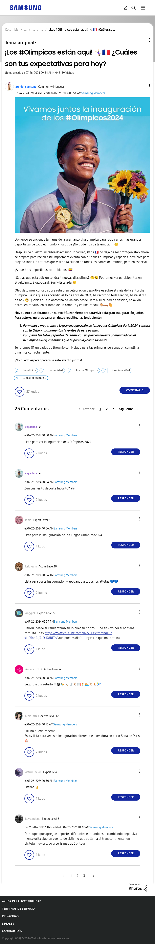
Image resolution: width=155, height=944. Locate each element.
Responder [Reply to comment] (126, 452)
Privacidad (10, 916)
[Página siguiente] (128, 409)
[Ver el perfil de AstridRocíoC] (33, 772)
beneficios (29, 370)
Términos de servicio (18, 908)
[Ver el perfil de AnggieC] (30, 613)
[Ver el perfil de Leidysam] (31, 566)
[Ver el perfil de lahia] (28, 520)
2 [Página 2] (107, 409)
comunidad (56, 370)
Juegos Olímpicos (87, 370)
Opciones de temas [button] (142, 40)
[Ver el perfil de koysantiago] (32, 819)
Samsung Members (93, 93)
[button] (143, 85)
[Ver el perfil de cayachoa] (31, 427)
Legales (8, 923)
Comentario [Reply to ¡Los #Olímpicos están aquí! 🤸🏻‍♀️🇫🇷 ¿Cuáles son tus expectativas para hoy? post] (134, 390)
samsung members (34, 378)
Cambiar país (12, 931)
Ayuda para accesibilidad (21, 901)
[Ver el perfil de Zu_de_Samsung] (26, 86)
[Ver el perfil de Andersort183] (33, 669)
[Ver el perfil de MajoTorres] (32, 716)
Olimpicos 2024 (120, 370)
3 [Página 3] (113, 409)
